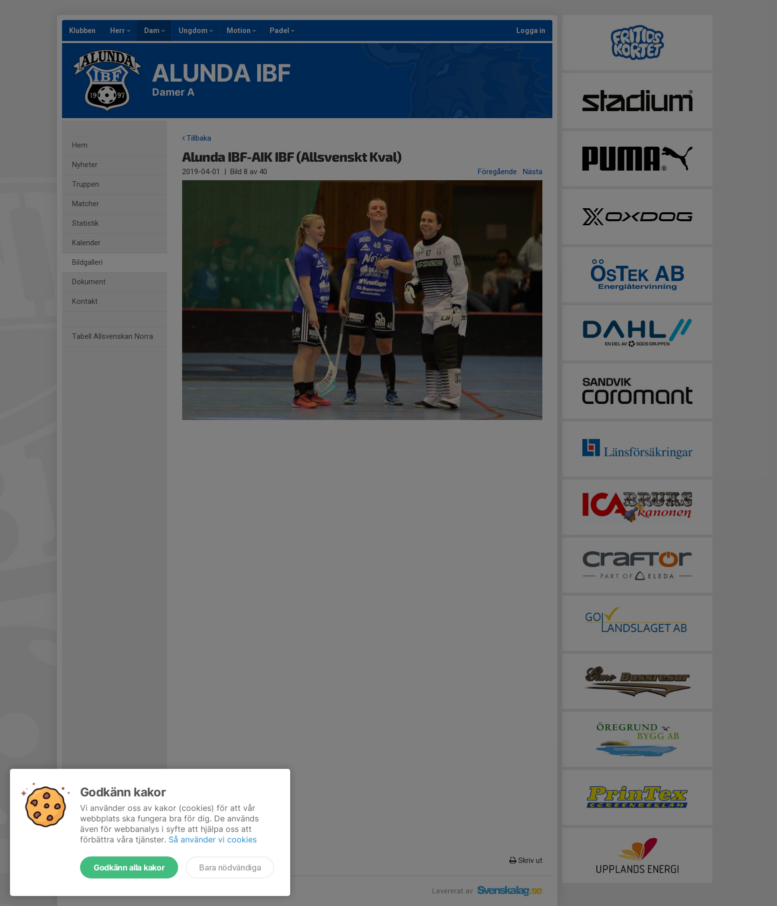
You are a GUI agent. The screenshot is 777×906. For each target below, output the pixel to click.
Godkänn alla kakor (129, 867)
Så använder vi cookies (213, 839)
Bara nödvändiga (230, 867)
